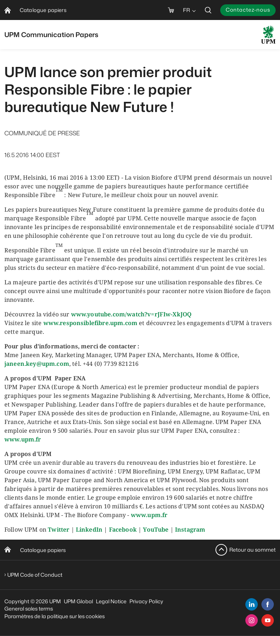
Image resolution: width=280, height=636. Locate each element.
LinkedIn (89, 529)
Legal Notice (111, 601)
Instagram (190, 529)
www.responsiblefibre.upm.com (90, 323)
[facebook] (267, 604)
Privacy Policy (146, 601)
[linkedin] (251, 604)
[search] (208, 10)
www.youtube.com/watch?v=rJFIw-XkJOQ (131, 314)
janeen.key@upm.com (36, 364)
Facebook (123, 529)
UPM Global (78, 601)
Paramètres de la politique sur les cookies (54, 616)
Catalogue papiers (43, 550)
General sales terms (28, 608)
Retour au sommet (252, 549)
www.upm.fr (22, 439)
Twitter (58, 529)
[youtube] (267, 620)
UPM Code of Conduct (34, 575)
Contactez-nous (248, 9)
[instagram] (251, 620)
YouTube (155, 529)
